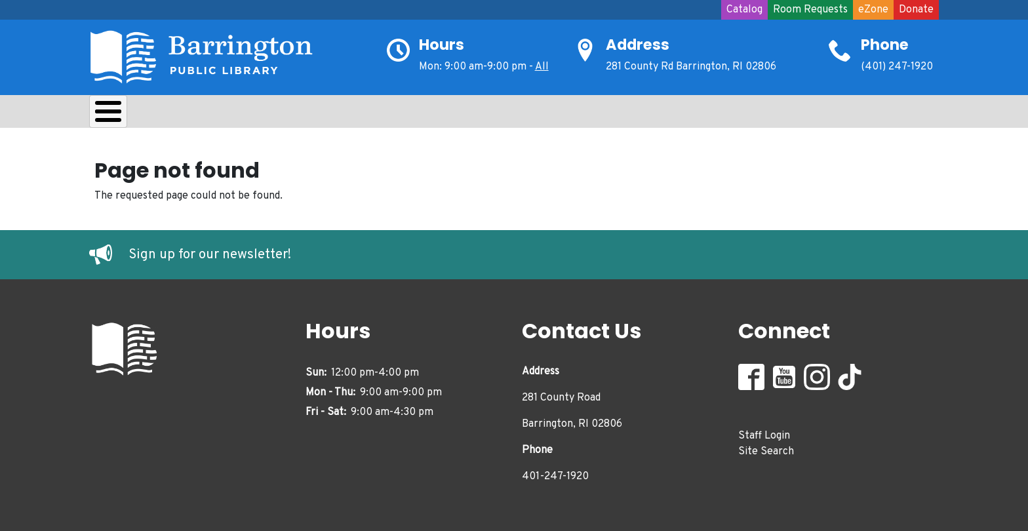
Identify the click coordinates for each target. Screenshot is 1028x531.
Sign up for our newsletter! (209, 251)
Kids (322, 115)
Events (519, 115)
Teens (383, 115)
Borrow (192, 115)
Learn (262, 115)
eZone (873, 9)
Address (637, 44)
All (542, 66)
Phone (885, 44)
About (122, 115)
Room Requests (810, 9)
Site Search (766, 448)
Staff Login (764, 432)
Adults (449, 115)
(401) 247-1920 (897, 66)
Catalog (744, 9)
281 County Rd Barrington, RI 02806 (691, 66)
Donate (916, 9)
